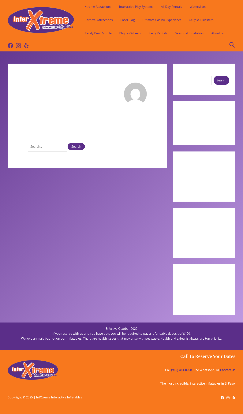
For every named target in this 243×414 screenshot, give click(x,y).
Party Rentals (157, 33)
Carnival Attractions (99, 20)
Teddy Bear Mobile (98, 33)
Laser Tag (127, 20)
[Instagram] (18, 45)
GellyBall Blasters (201, 20)
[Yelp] (26, 45)
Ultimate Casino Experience (161, 20)
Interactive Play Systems (136, 7)
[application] (222, 33)
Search (184, 73)
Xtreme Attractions (98, 7)
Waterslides (198, 7)
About (217, 33)
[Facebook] (10, 45)
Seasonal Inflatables (189, 33)
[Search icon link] (232, 45)
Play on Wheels (130, 33)
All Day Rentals (171, 7)
